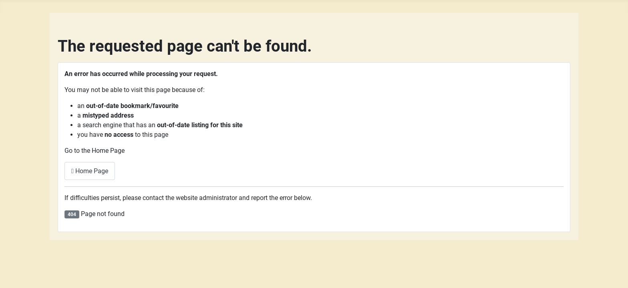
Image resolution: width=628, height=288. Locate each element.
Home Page (89, 171)
